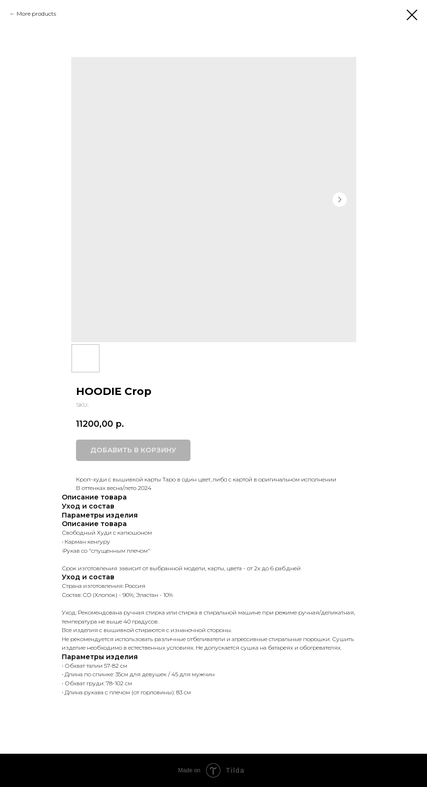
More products (36, 13)
